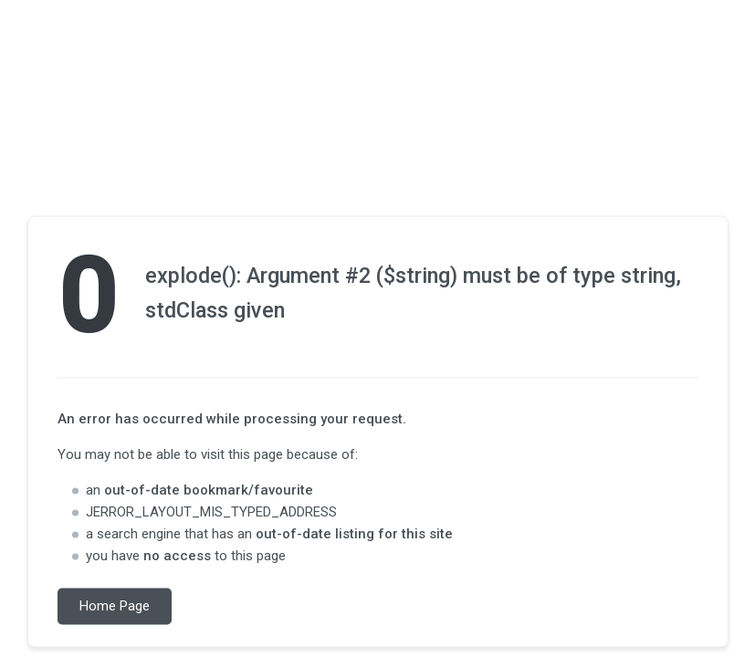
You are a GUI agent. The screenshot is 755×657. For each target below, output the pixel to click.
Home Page (114, 607)
